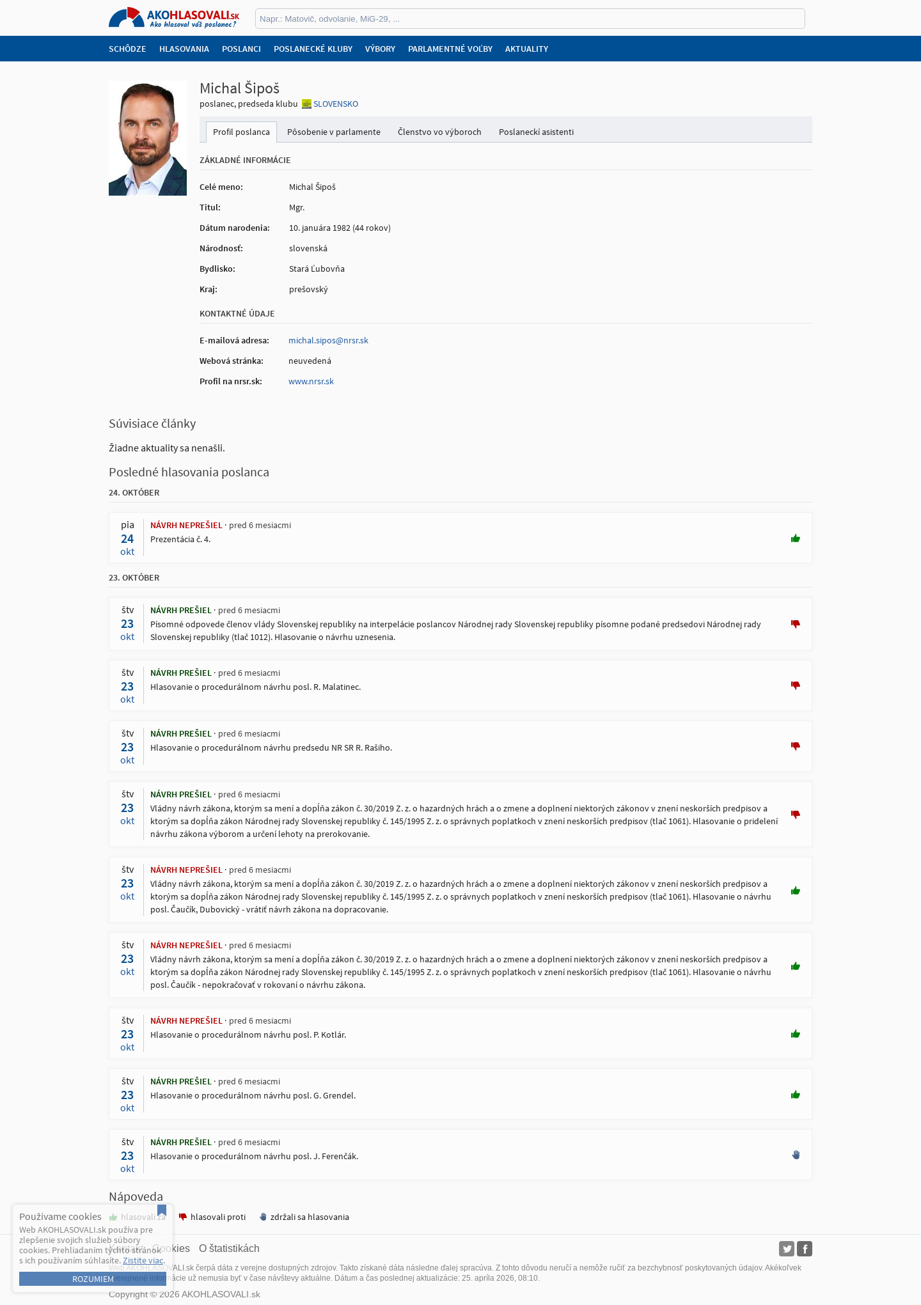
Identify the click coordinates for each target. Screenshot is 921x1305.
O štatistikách (229, 1248)
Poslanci (241, 48)
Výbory (380, 48)
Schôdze (127, 48)
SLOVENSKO (335, 103)
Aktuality (526, 48)
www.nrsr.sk (311, 381)
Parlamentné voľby (450, 48)
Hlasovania (184, 48)
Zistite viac (143, 1260)
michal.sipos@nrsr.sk (328, 340)
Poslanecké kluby (313, 48)
